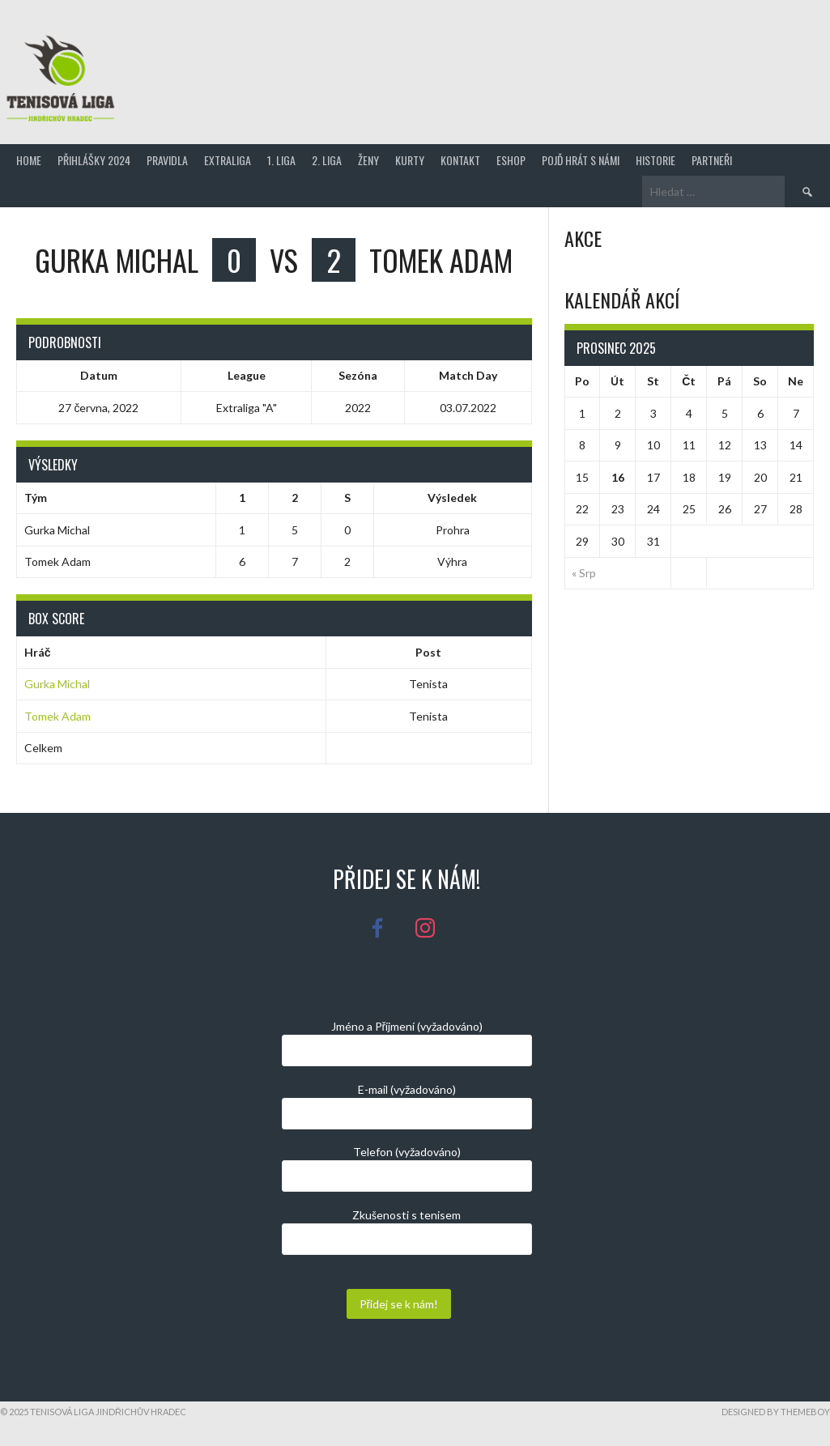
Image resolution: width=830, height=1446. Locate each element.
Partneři (712, 159)
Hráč (37, 652)
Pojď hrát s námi (580, 159)
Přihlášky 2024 (93, 159)
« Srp (584, 573)
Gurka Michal (57, 684)
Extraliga (227, 159)
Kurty (409, 159)
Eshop (511, 159)
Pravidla (167, 159)
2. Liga (327, 159)
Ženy (368, 159)
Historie (655, 159)
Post (428, 652)
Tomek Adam (57, 716)
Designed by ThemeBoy (775, 1411)
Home (28, 159)
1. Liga (281, 159)
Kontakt (460, 159)
